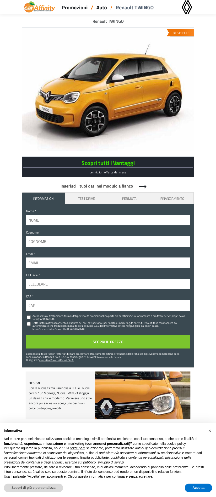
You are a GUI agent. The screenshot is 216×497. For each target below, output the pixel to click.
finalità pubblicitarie (94, 457)
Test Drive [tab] (86, 198)
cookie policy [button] (176, 444)
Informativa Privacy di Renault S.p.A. (56, 360)
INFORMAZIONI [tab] (43, 198)
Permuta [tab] (129, 198)
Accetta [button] (198, 488)
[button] (210, 430)
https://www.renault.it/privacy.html (50, 329)
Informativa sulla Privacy (109, 357)
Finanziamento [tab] (172, 198)
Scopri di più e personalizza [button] (33, 488)
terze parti (77, 448)
